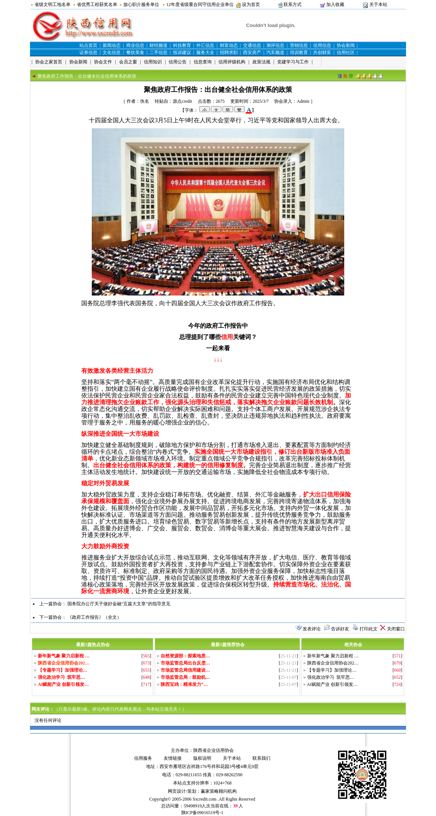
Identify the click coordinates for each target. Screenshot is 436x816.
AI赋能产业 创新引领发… (332, 684)
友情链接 (173, 758)
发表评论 (312, 629)
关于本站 (378, 4)
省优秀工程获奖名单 (97, 4)
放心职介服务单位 (141, 4)
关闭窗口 (396, 629)
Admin (303, 101)
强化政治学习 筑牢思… (330, 677)
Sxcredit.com (205, 799)
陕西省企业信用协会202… (333, 663)
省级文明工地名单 (52, 4)
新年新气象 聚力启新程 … (333, 655)
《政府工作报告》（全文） (94, 617)
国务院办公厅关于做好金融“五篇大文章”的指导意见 (118, 603)
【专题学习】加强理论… (332, 670)
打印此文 (369, 629)
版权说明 (202, 758)
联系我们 (261, 758)
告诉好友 (340, 629)
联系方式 (293, 4)
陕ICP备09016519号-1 (202, 812)
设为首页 (251, 4)
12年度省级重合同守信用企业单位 (200, 4)
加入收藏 (335, 4)
